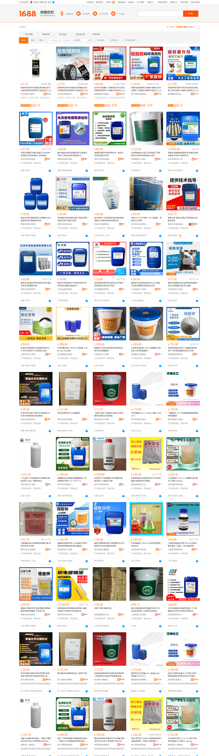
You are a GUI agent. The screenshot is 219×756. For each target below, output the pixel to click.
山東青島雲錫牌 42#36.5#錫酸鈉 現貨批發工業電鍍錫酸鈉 (146, 349)
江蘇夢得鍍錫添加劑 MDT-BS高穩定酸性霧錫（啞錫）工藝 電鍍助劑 (182, 544)
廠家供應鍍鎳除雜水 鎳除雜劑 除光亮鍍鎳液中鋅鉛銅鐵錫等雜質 (109, 544)
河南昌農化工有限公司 (176, 289)
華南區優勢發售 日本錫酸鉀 (68, 413)
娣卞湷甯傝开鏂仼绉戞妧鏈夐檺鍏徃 (29, 680)
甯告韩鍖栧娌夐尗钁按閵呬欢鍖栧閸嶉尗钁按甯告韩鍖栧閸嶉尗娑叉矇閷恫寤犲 (35, 674)
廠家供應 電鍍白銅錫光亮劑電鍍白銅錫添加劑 (183, 219)
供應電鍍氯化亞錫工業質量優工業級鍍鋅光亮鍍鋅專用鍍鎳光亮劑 (145, 154)
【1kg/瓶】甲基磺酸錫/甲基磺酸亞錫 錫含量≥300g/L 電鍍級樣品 (35, 479)
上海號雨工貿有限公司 (139, 615)
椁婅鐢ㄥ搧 (25, 98)
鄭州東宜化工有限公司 (102, 419)
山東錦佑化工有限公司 (102, 354)
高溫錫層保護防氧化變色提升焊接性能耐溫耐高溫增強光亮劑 (108, 284)
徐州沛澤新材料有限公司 (102, 484)
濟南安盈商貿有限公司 (29, 224)
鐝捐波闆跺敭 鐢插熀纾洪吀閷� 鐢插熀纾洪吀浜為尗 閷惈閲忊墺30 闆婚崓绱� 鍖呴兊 (109, 739)
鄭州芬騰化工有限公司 (176, 419)
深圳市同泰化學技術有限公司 (139, 224)
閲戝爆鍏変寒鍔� (117, 98)
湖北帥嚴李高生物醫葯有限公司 (176, 484)
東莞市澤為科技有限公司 (65, 224)
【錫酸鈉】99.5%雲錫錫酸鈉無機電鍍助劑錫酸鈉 (183, 414)
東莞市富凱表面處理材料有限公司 (102, 159)
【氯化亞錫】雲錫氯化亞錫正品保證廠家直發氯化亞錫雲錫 (108, 414)
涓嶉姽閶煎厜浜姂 (101, 98)
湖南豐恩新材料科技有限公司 (176, 354)
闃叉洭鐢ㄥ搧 (36, 98)
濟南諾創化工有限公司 (65, 549)
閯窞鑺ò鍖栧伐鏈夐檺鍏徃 (176, 680)
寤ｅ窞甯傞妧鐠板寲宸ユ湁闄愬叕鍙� (139, 745)
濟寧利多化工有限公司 (29, 484)
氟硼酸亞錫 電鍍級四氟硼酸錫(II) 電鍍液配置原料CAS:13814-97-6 (71, 479)
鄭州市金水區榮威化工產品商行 (29, 549)
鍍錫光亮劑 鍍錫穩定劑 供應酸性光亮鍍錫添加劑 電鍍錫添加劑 (36, 219)
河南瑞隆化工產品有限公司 (139, 159)
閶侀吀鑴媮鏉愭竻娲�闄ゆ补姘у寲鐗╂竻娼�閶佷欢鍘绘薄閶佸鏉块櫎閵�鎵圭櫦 (146, 89)
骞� (48, 94)
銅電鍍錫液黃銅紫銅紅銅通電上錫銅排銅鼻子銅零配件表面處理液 (72, 609)
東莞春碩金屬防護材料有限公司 (102, 549)
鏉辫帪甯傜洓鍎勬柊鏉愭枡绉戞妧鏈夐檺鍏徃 (102, 94)
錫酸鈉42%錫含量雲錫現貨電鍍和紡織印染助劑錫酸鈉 (108, 349)
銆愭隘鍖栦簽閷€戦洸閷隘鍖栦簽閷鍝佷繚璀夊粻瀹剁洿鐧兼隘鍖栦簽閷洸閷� (109, 674)
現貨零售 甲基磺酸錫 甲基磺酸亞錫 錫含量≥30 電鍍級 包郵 (108, 479)
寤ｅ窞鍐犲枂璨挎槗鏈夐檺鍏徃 (65, 680)
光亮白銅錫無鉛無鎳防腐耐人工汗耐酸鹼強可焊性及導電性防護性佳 (182, 609)
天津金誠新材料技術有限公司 (65, 289)
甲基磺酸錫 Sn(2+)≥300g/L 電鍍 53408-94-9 (146, 414)
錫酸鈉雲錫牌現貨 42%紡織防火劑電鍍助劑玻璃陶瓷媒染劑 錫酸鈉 (72, 544)
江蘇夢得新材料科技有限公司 (176, 549)
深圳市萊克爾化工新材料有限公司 (65, 484)
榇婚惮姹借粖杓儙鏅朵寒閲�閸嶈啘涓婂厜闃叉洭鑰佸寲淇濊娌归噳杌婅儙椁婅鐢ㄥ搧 (35, 89)
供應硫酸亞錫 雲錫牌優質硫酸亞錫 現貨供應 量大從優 (36, 544)
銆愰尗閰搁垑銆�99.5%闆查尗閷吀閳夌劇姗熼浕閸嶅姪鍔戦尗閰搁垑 (182, 674)
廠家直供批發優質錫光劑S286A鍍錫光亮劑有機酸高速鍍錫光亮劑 (145, 284)
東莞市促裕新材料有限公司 (29, 289)
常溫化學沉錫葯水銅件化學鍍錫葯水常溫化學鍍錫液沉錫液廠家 (35, 414)
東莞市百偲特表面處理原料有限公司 (176, 224)
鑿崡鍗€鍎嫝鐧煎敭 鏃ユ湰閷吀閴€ (72, 673)
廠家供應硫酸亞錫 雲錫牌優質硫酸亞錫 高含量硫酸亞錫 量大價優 (183, 284)
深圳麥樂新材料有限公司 (102, 289)
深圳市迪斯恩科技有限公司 (29, 419)
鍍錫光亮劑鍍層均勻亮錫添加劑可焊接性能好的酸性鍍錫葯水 (72, 284)
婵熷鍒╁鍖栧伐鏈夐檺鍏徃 (29, 745)
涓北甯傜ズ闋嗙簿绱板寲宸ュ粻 (29, 94)
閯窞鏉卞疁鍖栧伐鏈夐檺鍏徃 (102, 680)
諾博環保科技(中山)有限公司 (176, 615)
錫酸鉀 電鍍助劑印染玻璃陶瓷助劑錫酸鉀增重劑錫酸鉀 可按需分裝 (35, 609)
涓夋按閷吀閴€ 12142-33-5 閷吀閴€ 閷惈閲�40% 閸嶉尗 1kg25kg (182, 739)
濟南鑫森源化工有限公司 (102, 615)
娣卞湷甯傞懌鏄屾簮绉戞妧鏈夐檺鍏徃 (139, 94)
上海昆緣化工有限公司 (139, 289)
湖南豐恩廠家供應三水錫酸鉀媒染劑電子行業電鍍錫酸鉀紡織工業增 (182, 349)
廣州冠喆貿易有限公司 (65, 419)
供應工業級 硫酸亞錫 (102, 608)
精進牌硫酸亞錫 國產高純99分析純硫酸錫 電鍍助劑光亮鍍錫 (146, 479)
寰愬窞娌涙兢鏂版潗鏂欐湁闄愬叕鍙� (102, 745)
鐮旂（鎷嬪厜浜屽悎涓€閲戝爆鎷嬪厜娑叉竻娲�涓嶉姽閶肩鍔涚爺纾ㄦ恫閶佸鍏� (109, 89)
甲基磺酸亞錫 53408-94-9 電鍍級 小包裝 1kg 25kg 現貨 (72, 349)
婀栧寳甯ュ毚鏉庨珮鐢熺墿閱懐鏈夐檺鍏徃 (176, 745)
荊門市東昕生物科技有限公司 (139, 419)
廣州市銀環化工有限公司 (139, 484)
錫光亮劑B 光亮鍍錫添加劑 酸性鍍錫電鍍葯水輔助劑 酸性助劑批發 (109, 219)
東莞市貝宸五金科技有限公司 (65, 615)
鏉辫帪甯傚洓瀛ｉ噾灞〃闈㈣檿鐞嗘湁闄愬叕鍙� (176, 94)
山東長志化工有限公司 (29, 354)
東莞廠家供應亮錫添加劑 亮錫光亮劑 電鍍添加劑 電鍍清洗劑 (72, 219)
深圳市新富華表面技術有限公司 (29, 159)
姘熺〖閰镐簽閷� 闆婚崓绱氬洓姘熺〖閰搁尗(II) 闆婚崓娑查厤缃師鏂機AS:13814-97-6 (72, 739)
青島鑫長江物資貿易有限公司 (139, 354)
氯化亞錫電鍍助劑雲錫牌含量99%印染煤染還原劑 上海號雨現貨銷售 (145, 609)
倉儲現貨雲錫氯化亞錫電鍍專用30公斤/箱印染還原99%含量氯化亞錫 (35, 349)
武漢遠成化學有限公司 (139, 549)
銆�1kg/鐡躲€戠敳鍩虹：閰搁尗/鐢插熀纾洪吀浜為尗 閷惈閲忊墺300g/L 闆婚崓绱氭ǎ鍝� (36, 739)
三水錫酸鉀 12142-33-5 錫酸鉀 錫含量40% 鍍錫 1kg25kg (183, 479)
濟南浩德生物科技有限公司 (29, 615)
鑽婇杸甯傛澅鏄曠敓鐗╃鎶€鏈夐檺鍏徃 (139, 680)
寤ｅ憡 (48, 90)
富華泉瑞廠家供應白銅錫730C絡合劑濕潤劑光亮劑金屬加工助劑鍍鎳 (35, 154)
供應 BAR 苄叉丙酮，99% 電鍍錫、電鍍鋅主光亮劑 (146, 219)
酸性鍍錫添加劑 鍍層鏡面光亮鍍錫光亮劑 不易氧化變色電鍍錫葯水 (72, 154)
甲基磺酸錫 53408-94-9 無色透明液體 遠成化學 (146, 544)
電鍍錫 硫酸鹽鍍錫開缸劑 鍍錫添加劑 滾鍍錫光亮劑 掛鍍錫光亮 (183, 154)
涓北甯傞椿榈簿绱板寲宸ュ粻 (65, 94)
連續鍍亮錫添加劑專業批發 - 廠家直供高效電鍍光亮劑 (108, 154)
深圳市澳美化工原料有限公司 (176, 159)
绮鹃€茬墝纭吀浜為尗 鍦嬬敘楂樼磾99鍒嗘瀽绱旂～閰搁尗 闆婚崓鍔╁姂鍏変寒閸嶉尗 (146, 739)
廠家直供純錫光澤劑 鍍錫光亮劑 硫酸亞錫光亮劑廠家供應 (36, 284)
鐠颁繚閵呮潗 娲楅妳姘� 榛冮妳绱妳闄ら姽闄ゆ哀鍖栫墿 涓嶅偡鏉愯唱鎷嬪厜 (183, 89)
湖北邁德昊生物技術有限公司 (65, 354)
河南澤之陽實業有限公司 (102, 224)
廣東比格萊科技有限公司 (65, 159)
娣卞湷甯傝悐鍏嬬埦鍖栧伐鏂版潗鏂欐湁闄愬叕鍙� (65, 745)
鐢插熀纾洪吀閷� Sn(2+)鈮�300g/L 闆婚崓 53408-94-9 (145, 674)
